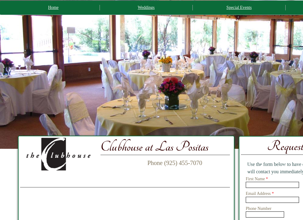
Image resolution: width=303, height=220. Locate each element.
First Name (257, 179)
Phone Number (258, 208)
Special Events (239, 7)
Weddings (146, 7)
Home (53, 7)
